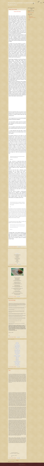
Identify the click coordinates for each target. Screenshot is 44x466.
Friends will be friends (13, 9)
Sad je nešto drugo (12, 300)
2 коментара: (15, 296)
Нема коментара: (15, 264)
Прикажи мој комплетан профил (31, 12)
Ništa (10, 370)
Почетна (17, 460)
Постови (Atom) (12, 461)
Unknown (29, 11)
